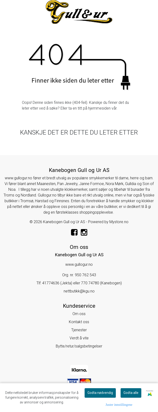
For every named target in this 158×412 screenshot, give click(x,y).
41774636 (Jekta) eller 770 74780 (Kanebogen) (82, 283)
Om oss (79, 314)
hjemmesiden (99, 108)
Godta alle (130, 393)
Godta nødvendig (100, 393)
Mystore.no (118, 222)
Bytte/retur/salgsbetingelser (79, 346)
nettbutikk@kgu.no (79, 291)
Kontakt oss (79, 322)
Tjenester (79, 330)
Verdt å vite (79, 338)
